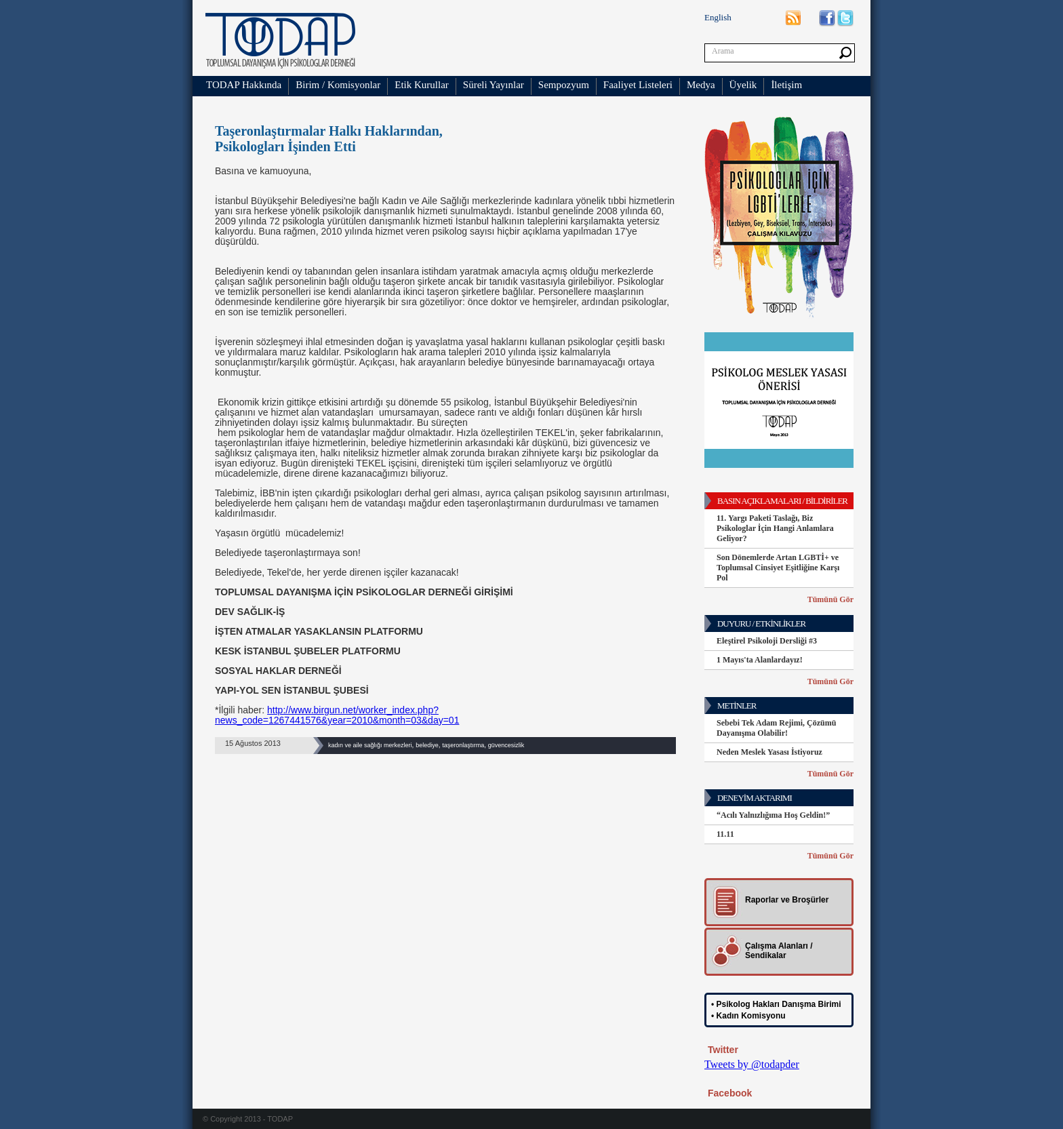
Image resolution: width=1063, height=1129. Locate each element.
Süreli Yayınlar (493, 84)
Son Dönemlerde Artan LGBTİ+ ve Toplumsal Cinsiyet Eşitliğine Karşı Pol (778, 567)
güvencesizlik (506, 745)
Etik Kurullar (422, 84)
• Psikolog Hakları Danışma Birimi (776, 1004)
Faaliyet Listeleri (638, 84)
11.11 (725, 834)
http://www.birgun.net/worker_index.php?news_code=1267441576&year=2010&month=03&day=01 (337, 715)
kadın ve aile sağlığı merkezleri (370, 745)
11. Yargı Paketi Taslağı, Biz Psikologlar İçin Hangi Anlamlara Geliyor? (775, 528)
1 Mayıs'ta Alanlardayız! (760, 660)
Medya (701, 84)
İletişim (786, 84)
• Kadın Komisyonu (748, 1016)
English (717, 17)
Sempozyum (563, 84)
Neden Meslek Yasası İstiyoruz (769, 752)
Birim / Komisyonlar (338, 84)
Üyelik (743, 84)
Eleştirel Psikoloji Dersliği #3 (767, 641)
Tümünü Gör (830, 599)
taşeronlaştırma (463, 745)
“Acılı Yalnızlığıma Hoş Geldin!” (773, 815)
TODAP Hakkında (243, 84)
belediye (427, 745)
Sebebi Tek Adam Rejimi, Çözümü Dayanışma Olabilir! (776, 728)
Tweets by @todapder (751, 1064)
